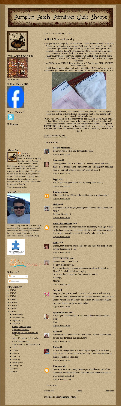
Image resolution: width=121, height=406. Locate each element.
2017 (12, 290)
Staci (55, 290)
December (16, 314)
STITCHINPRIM (61, 258)
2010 (12, 311)
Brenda (25, 153)
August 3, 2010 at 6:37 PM (61, 218)
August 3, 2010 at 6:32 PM (61, 199)
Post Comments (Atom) (66, 397)
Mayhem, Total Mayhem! (21, 327)
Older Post (109, 391)
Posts (12, 276)
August (15, 324)
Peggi (55, 179)
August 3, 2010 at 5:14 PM (61, 154)
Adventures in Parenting (58, 137)
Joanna (56, 160)
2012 (12, 305)
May (14, 353)
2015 (12, 296)
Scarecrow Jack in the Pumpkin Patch (26, 344)
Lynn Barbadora (60, 312)
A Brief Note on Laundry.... (22, 341)
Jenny (56, 242)
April (14, 356)
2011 (12, 308)
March (15, 360)
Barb (55, 331)
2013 (12, 302)
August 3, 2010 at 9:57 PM (61, 341)
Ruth (55, 347)
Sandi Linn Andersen (62, 223)
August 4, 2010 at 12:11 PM (62, 379)
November (16, 318)
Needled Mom (59, 148)
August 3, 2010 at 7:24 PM (61, 326)
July (14, 347)
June (14, 350)
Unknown (57, 192)
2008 (12, 372)
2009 (12, 369)
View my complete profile (17, 187)
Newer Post (49, 391)
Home (79, 391)
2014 (12, 299)
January (15, 366)
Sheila (56, 204)
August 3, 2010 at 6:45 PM (61, 237)
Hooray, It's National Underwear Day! (26, 338)
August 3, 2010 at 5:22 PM (61, 173)
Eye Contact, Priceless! (20, 330)
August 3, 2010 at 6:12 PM (61, 186)
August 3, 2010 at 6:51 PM (61, 284)
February (16, 363)
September (16, 321)
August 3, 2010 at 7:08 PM (61, 307)
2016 (12, 293)
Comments (14, 281)
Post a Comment (52, 385)
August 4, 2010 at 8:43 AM (61, 360)
